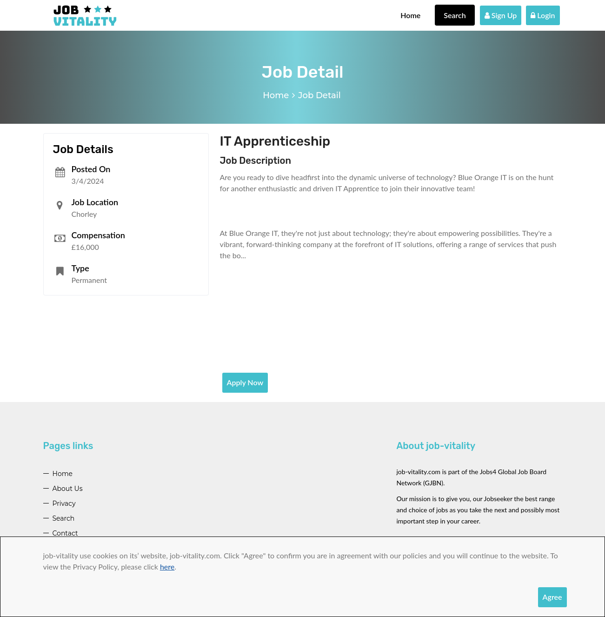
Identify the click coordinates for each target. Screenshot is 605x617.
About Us (68, 488)
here (167, 566)
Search (455, 15)
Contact (65, 533)
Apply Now (245, 382)
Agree (552, 596)
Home (410, 15)
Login (543, 15)
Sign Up (501, 15)
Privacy (64, 503)
